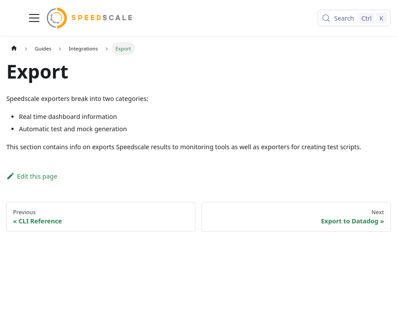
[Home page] (13, 48)
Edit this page (31, 176)
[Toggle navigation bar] (34, 18)
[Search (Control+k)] (354, 18)
